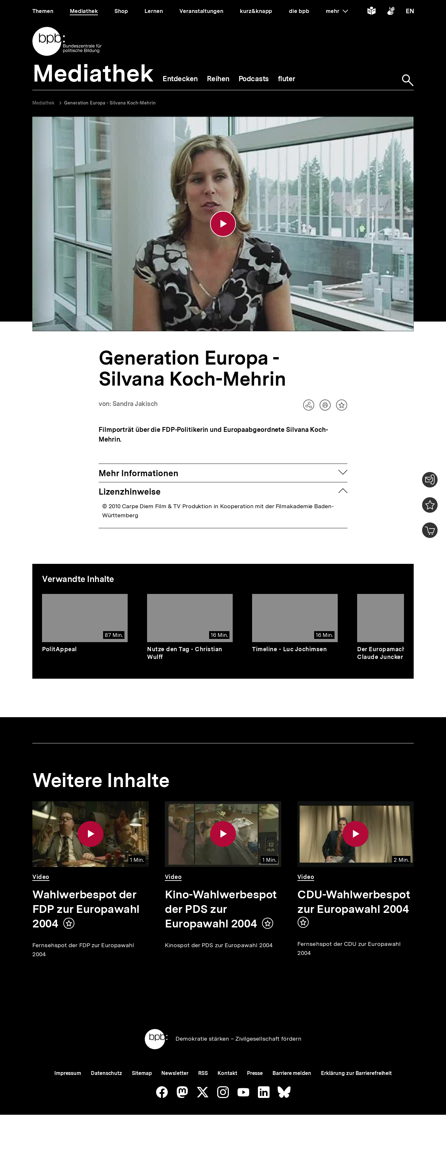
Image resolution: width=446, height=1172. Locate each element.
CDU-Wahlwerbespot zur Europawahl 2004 (353, 903)
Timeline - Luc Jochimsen (289, 650)
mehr (337, 11)
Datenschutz (106, 1095)
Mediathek (43, 102)
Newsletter (174, 1095)
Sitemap (142, 1095)
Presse (255, 1095)
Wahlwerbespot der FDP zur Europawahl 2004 (86, 910)
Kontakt (227, 1095)
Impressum (67, 1095)
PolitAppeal (59, 650)
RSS (203, 1095)
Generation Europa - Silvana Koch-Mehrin (110, 102)
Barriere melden (291, 1095)
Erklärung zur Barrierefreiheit (356, 1095)
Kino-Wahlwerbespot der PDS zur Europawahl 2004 (221, 910)
